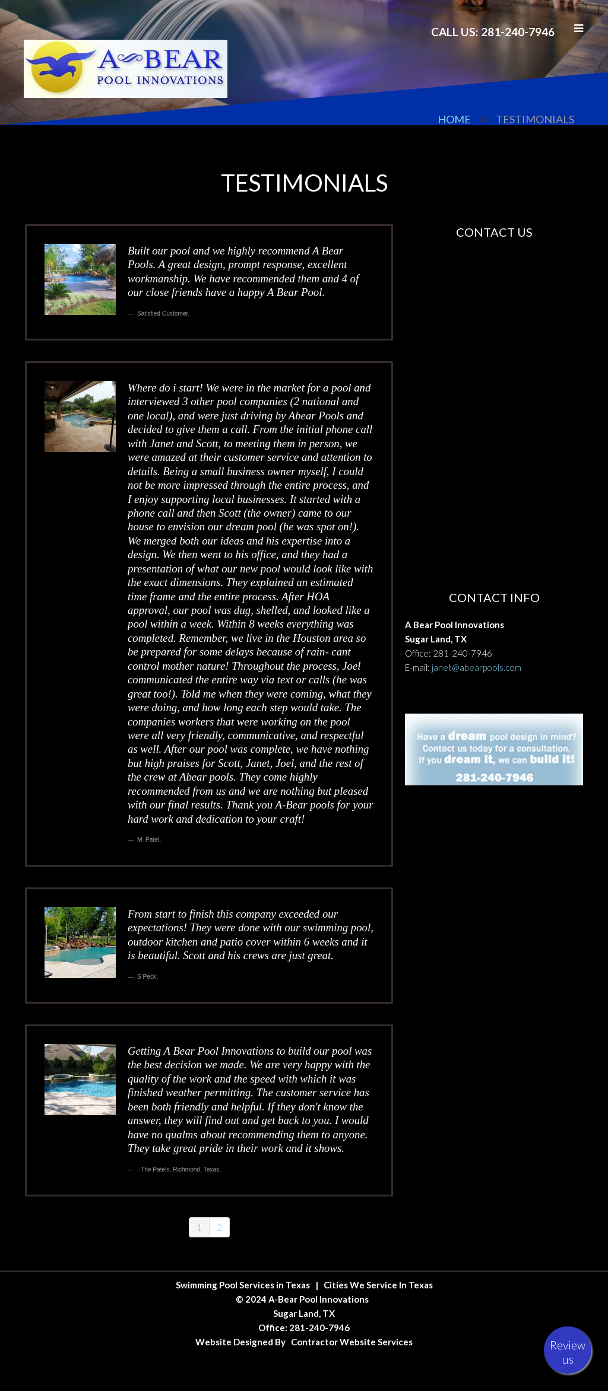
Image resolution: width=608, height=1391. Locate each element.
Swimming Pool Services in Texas (243, 1284)
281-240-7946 (462, 653)
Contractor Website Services (352, 1341)
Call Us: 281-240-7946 (493, 32)
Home (454, 119)
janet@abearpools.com (476, 667)
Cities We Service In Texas (378, 1284)
